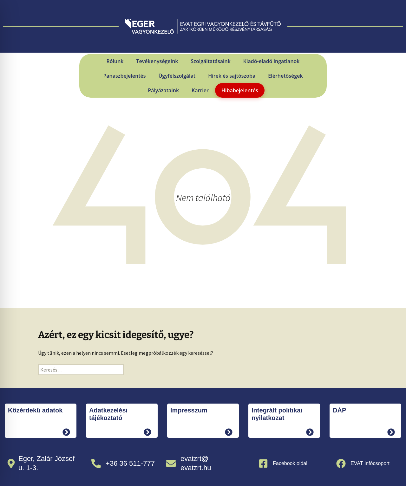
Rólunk (115, 61)
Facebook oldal (290, 463)
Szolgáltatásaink (210, 61)
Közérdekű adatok (35, 410)
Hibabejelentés (239, 90)
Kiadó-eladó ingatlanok (271, 61)
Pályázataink (163, 90)
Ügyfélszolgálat (176, 75)
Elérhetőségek (285, 75)
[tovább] (66, 432)
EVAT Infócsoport (370, 463)
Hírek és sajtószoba (231, 75)
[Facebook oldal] (263, 463)
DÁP (339, 410)
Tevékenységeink (157, 61)
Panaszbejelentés (124, 75)
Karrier (200, 90)
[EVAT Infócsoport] (341, 463)
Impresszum (188, 410)
